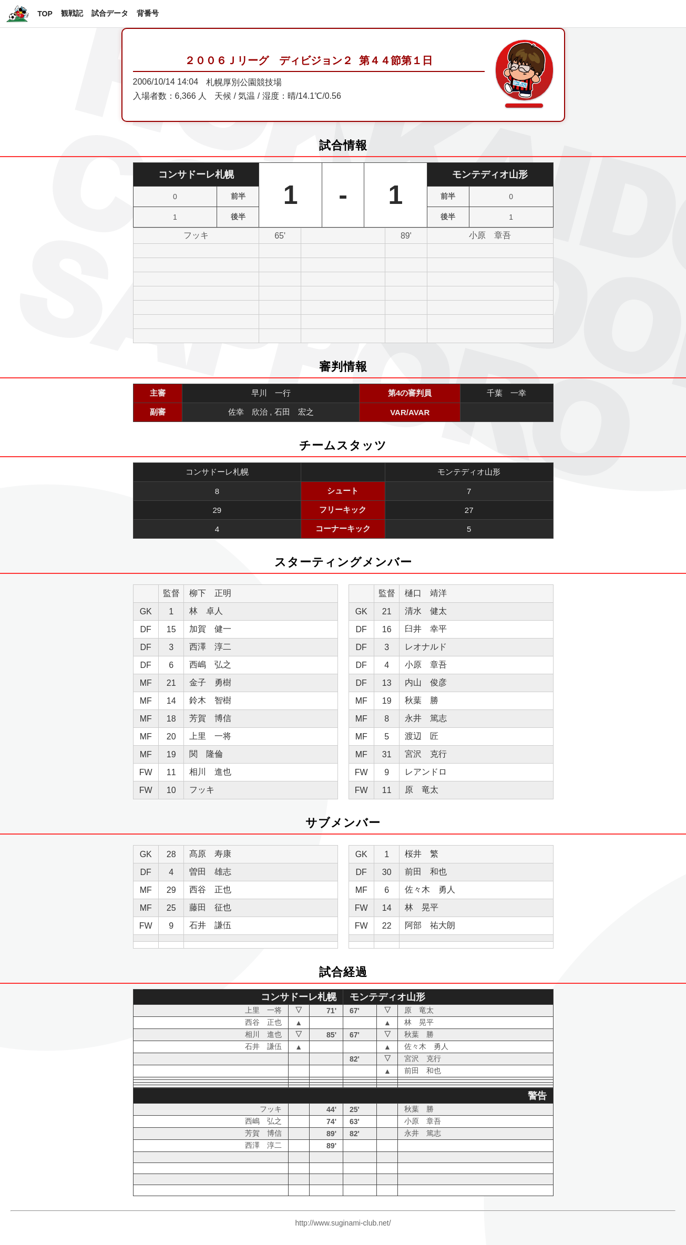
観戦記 (72, 13)
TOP (45, 13)
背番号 (148, 13)
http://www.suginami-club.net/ (343, 1223)
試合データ (109, 13)
